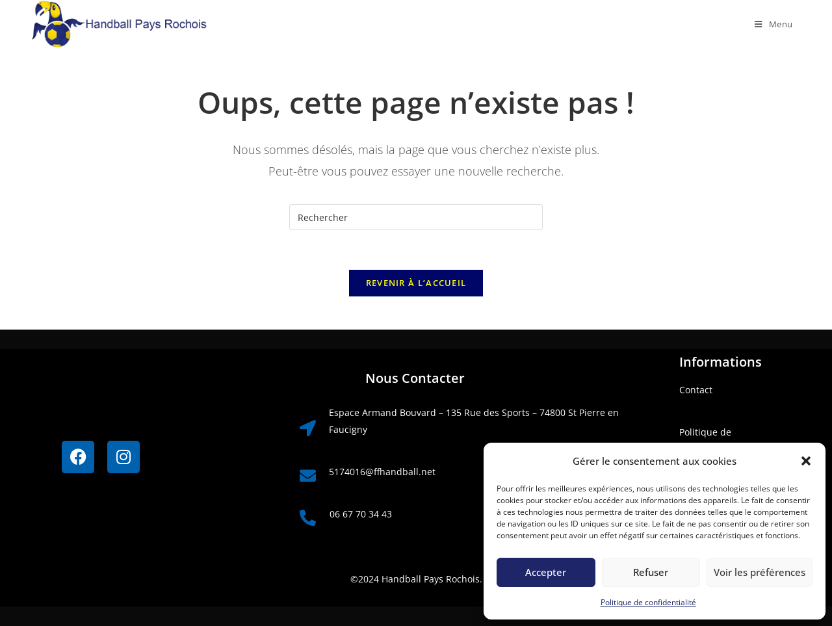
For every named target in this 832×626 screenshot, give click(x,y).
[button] (806, 460)
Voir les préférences (759, 572)
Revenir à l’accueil (416, 283)
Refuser (650, 572)
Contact (695, 390)
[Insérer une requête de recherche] (416, 217)
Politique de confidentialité (648, 602)
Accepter (545, 572)
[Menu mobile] (769, 24)
